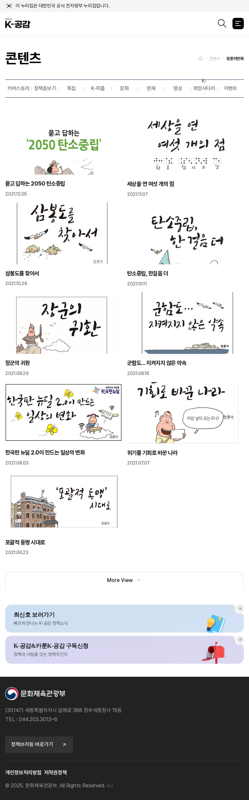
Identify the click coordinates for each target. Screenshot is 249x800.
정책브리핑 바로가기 (39, 744)
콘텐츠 (214, 58)
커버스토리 (18, 88)
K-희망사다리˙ (204, 88)
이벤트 (230, 88)
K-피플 (98, 88)
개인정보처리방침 (23, 773)
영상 (177, 88)
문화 (124, 88)
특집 (71, 88)
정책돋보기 (45, 88)
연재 (151, 88)
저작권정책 (55, 773)
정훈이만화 (235, 58)
